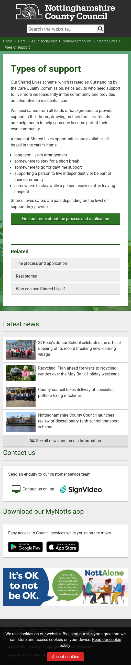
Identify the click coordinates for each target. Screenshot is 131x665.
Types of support (16, 47)
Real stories (26, 276)
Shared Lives (109, 41)
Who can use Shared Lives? (41, 288)
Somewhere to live (79, 41)
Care (23, 41)
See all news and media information (65, 440)
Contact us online (32, 489)
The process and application (41, 263)
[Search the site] (100, 29)
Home (9, 41)
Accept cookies (65, 656)
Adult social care (46, 41)
